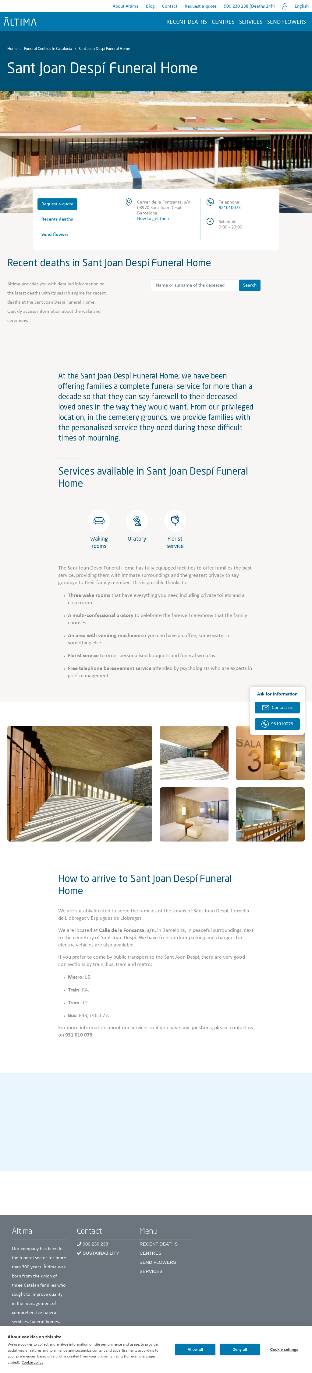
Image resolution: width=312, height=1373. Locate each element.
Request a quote (201, 6)
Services (250, 22)
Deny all (239, 1349)
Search (250, 285)
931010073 (230, 207)
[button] (79, 784)
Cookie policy (32, 1362)
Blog (150, 6)
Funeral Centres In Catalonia (48, 49)
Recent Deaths (159, 1243)
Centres (150, 1253)
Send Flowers (158, 1262)
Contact (169, 6)
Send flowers (286, 22)
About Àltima (126, 6)
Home (12, 49)
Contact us (282, 707)
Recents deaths (57, 219)
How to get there (154, 218)
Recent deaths (186, 22)
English (302, 6)
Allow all (195, 1349)
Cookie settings (284, 1349)
